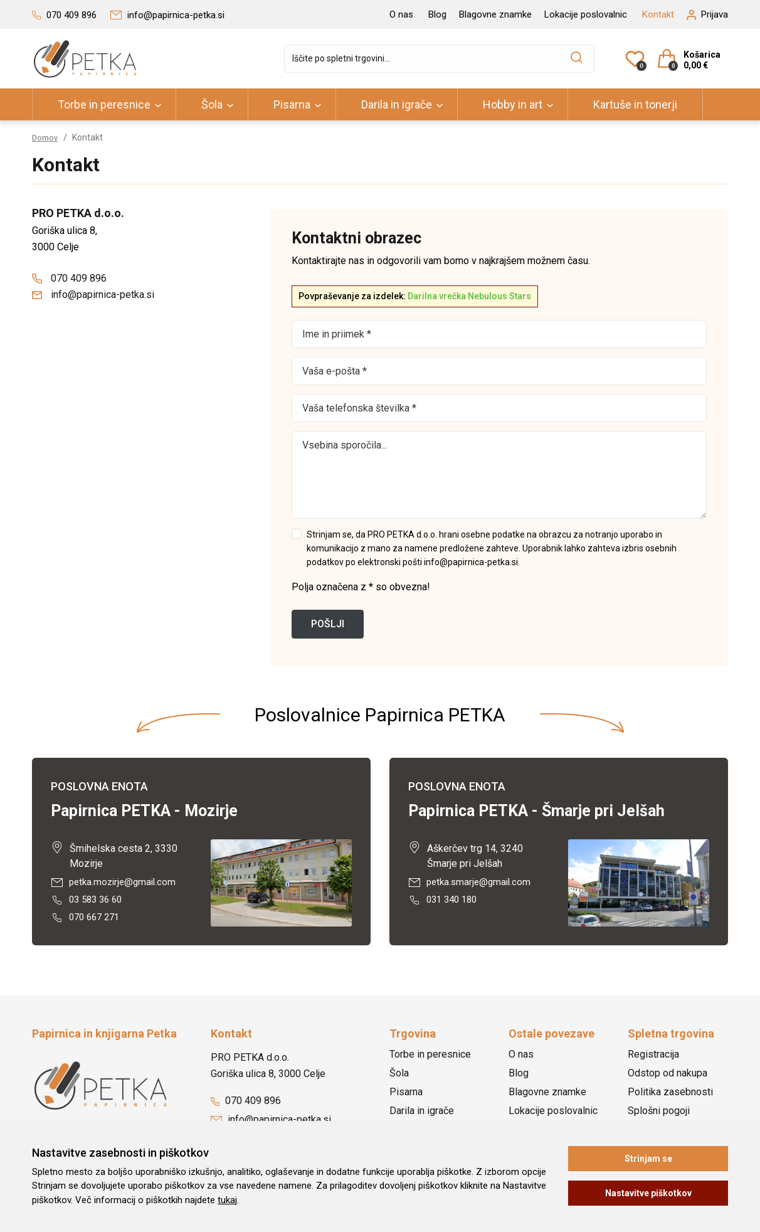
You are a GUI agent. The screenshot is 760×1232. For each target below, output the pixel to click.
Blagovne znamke (495, 14)
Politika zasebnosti (670, 1095)
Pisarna (291, 104)
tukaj (227, 1200)
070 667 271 (88, 920)
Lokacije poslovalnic (585, 14)
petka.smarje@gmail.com (472, 882)
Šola (212, 104)
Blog (437, 14)
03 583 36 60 (89, 901)
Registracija (653, 1057)
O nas (401, 14)
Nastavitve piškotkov (648, 1193)
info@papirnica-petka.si (93, 294)
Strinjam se (648, 1159)
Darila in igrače (396, 104)
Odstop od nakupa (667, 1076)
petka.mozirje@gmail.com (116, 882)
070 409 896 (69, 278)
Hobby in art (512, 104)
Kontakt (658, 14)
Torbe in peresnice (104, 104)
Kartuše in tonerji (635, 104)
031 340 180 (445, 901)
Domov (46, 137)
